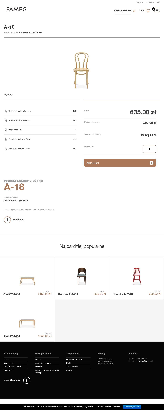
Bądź (12, 379)
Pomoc (38, 359)
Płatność (38, 367)
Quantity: (89, 146)
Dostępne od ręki (29, 180)
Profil (68, 363)
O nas (6, 359)
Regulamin (8, 370)
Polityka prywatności (12, 367)
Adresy (69, 370)
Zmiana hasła (72, 367)
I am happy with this (132, 407)
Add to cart (93, 162)
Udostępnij (19, 219)
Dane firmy (8, 363)
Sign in (140, 2)
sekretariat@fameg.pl (144, 361)
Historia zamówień (74, 359)
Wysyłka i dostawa (43, 363)
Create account (153, 2)
